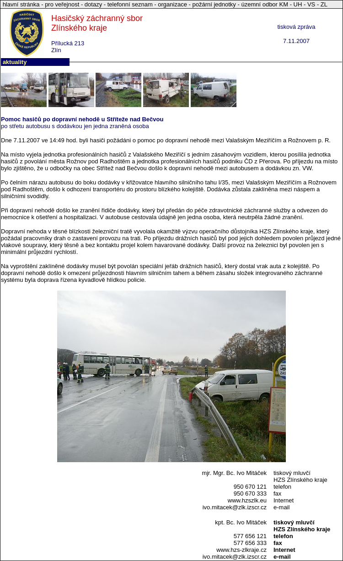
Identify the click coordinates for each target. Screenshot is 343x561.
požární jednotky (214, 4)
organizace (172, 4)
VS (311, 4)
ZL (324, 4)
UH (298, 4)
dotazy (93, 4)
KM (284, 4)
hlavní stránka (22, 4)
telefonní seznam (130, 4)
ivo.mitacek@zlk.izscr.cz (235, 507)
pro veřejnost (63, 4)
